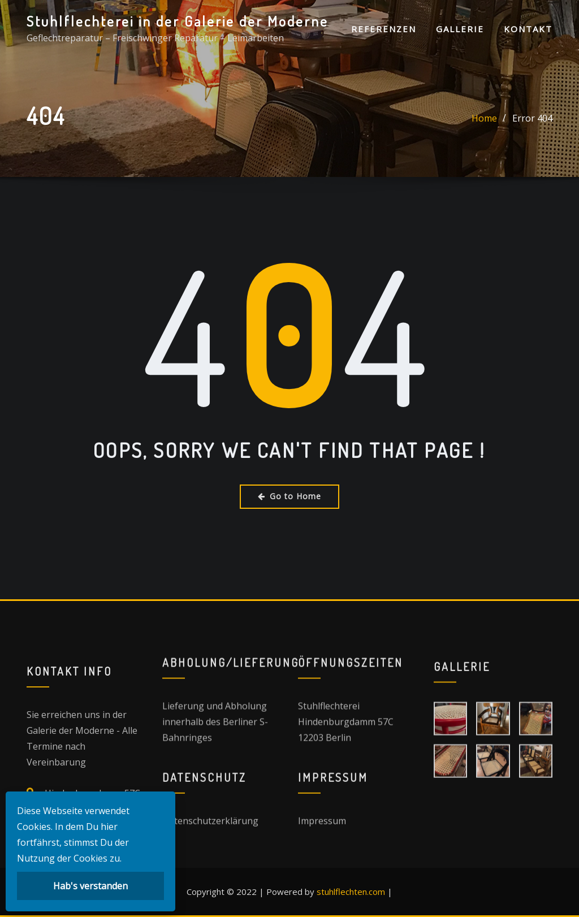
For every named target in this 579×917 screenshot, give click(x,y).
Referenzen (383, 28)
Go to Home (289, 496)
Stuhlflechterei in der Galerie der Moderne (178, 21)
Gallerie (460, 28)
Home (484, 120)
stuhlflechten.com (351, 891)
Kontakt (528, 28)
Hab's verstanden (90, 886)
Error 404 (532, 120)
